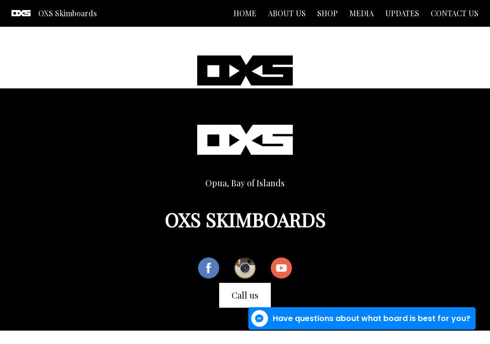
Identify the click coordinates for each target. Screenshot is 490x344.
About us (287, 13)
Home (245, 13)
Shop (327, 13)
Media (361, 13)
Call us (245, 295)
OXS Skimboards (67, 13)
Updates (402, 13)
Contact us (455, 13)
